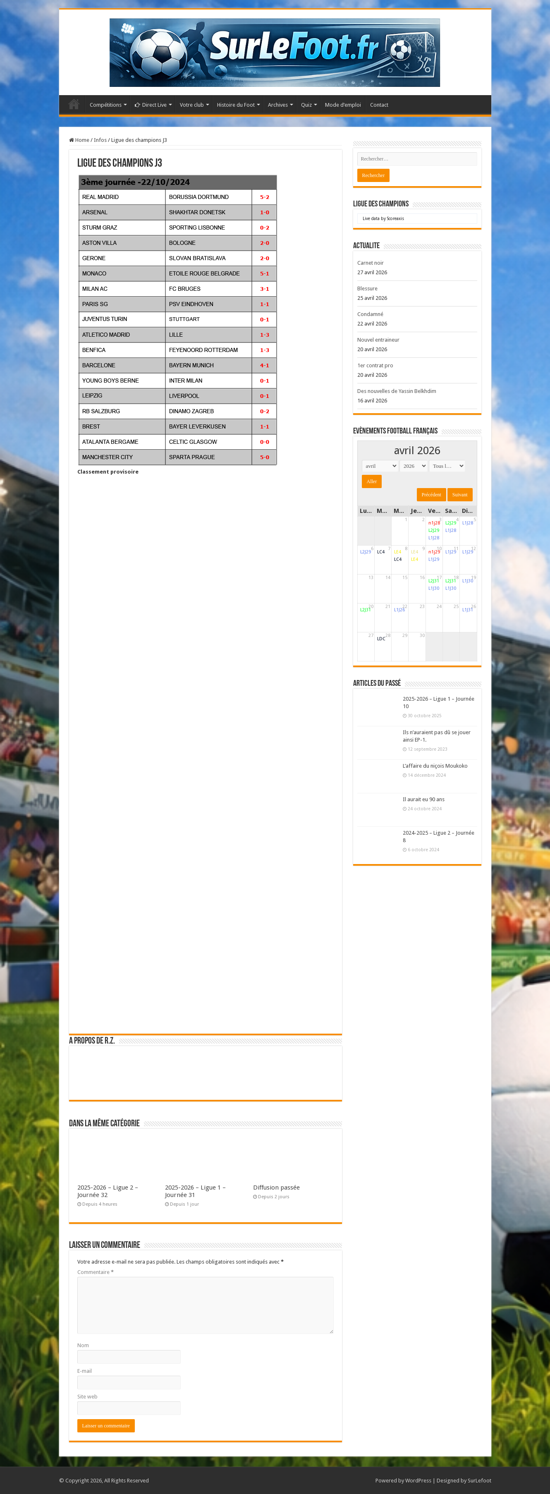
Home (79, 140)
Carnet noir (370, 263)
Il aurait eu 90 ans (424, 799)
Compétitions (106, 105)
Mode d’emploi (343, 105)
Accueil (74, 104)
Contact (379, 105)
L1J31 (467, 610)
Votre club (192, 105)
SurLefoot (479, 1480)
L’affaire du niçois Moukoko (435, 766)
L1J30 (433, 588)
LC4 (381, 552)
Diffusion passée (276, 1187)
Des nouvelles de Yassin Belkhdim (396, 391)
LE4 (397, 552)
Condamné (370, 314)
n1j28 (434, 523)
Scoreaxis (395, 218)
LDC (381, 639)
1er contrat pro (375, 365)
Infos (100, 140)
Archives (278, 105)
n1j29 (434, 552)
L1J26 (399, 610)
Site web (87, 1396)
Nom (83, 1345)
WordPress (418, 1480)
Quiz (306, 105)
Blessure (367, 288)
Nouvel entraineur (378, 340)
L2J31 (433, 581)
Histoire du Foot (236, 105)
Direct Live (151, 105)
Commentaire (95, 1272)
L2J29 (433, 530)
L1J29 (433, 559)
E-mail (84, 1371)
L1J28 (433, 538)
